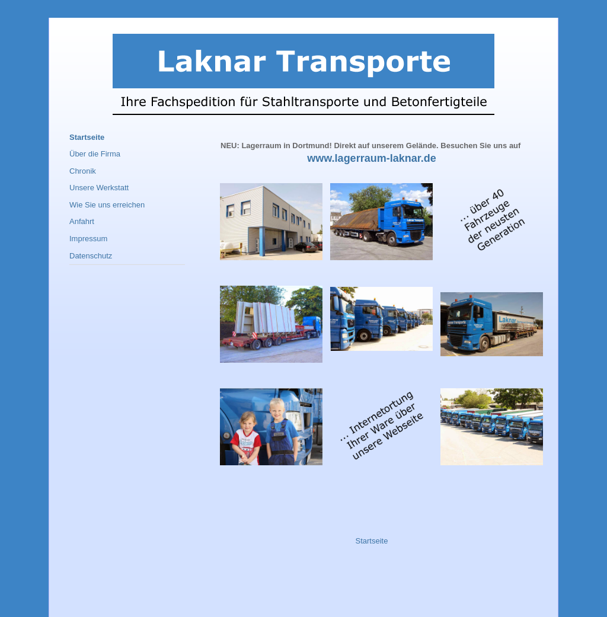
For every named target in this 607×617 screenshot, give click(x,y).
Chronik (82, 171)
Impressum (88, 238)
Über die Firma (94, 153)
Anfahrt (81, 221)
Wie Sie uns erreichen (107, 204)
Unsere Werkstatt (99, 187)
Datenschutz (90, 255)
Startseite (372, 540)
